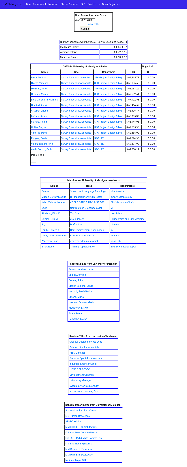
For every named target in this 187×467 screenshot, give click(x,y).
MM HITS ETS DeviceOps (79, 454)
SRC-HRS (99, 138)
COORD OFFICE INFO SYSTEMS (87, 202)
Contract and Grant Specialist (86, 207)
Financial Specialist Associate (85, 358)
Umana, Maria (76, 296)
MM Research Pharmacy (78, 449)
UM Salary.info (12, 4)
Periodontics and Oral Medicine (127, 219)
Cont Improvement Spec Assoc (87, 230)
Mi (111, 207)
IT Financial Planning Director (86, 196)
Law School (116, 213)
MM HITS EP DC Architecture (81, 427)
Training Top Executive (82, 246)
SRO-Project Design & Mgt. (108, 77)
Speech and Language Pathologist (88, 191)
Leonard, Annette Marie (81, 302)
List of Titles (93, 24)
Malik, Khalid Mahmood (54, 235)
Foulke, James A (50, 230)
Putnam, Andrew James (82, 269)
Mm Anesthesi (118, 191)
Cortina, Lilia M (49, 219)
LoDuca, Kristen (39, 116)
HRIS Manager (77, 352)
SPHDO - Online (73, 421)
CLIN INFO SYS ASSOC (82, 235)
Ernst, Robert (48, 246)
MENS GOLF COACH (80, 369)
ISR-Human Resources (77, 416)
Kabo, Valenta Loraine (53, 202)
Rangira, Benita (39, 138)
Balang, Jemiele (77, 274)
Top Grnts (75, 213)
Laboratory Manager (80, 380)
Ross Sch (115, 241)
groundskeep (77, 219)
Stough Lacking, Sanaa (81, 285)
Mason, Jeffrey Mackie (53, 196)
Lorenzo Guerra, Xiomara (44, 99)
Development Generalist (82, 374)
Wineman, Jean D (50, 241)
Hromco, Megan (39, 94)
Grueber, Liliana (39, 110)
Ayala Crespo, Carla (41, 149)
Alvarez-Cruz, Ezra (78, 308)
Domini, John (76, 280)
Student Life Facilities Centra (80, 410)
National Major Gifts (76, 460)
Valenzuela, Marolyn (42, 143)
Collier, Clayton (39, 127)
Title (28, 4)
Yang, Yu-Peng (39, 132)
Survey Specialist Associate (76, 77)
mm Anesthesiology (121, 196)
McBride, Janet (39, 88)
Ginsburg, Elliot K (50, 213)
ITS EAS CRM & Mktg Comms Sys (83, 438)
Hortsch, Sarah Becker (81, 291)
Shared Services (69, 4)
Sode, (44, 207)
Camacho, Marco (78, 319)
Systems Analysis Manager (84, 385)
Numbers (53, 4)
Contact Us (94, 4)
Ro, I (43, 224)
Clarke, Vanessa (39, 83)
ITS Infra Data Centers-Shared (81, 432)
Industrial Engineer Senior (83, 363)
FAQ (83, 4)
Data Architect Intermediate (84, 347)
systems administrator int (84, 241)
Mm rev (114, 224)
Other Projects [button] (110, 4)
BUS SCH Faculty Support (124, 246)
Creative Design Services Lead (85, 341)
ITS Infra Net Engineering (78, 443)
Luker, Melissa (39, 77)
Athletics (115, 235)
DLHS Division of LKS (122, 202)
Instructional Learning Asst (84, 391)
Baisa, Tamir (75, 313)
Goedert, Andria (39, 105)
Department (39, 4)
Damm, (45, 191)
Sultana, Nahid (39, 121)
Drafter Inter (76, 224)
